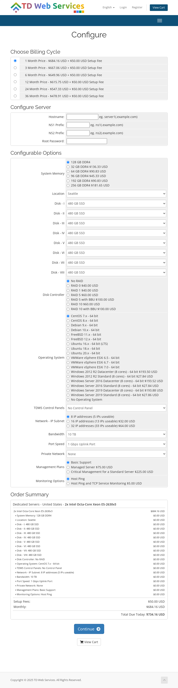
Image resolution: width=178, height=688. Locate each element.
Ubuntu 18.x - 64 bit (83, 348)
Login (123, 7)
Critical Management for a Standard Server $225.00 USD (110, 472)
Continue (89, 629)
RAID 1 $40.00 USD (82, 290)
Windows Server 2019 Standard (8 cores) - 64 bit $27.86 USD (113, 395)
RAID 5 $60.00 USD (82, 295)
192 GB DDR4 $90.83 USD (87, 181)
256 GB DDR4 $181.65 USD (88, 185)
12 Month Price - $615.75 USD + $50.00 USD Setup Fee (64, 82)
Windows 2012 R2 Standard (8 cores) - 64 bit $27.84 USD (110, 376)
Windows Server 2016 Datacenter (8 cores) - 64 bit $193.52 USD (115, 381)
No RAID (75, 281)
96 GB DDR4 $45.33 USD (86, 176)
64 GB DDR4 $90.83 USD (86, 171)
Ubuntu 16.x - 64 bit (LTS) (87, 344)
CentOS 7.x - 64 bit (82, 316)
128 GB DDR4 (78, 162)
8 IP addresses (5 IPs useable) (90, 416)
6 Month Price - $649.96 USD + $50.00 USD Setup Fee (63, 75)
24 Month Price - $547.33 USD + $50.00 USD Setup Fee (64, 89)
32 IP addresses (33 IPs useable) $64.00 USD (101, 426)
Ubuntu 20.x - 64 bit (83, 353)
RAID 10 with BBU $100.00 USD (91, 309)
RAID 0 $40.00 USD (82, 285)
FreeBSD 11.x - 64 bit (84, 334)
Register (137, 7)
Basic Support (79, 462)
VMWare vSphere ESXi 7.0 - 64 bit (93, 367)
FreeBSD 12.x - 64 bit (84, 339)
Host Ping (76, 479)
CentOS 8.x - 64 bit (82, 320)
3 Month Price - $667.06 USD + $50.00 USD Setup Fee (63, 68)
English (109, 7)
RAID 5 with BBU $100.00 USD (90, 299)
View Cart (159, 7)
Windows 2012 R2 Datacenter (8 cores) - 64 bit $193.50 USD (112, 372)
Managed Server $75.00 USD (89, 467)
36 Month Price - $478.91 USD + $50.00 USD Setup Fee (64, 96)
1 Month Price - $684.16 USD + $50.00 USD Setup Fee (63, 61)
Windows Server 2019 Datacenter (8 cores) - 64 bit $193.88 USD (115, 390)
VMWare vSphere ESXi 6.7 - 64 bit (93, 362)
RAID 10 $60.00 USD (83, 304)
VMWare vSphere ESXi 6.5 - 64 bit (93, 358)
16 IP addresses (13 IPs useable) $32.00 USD (101, 421)
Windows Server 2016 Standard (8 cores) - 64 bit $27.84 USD (113, 386)
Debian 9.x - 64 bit (82, 325)
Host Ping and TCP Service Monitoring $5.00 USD (104, 483)
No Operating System (84, 399)
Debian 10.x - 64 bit (83, 330)
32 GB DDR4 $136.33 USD (87, 167)
